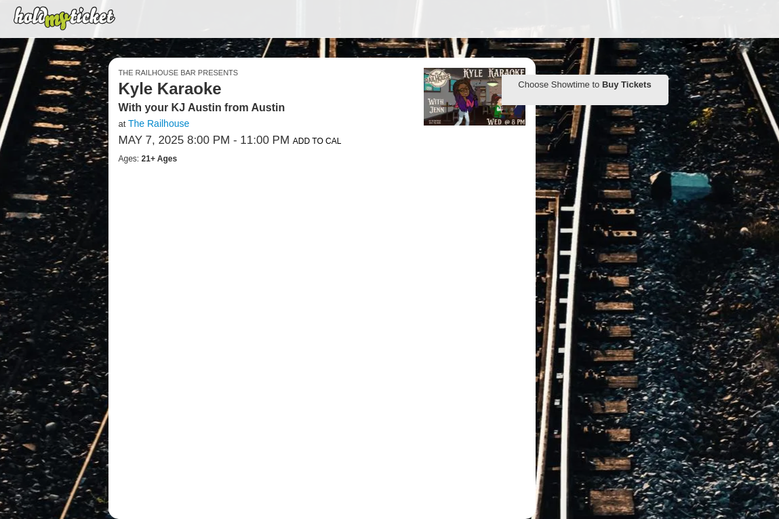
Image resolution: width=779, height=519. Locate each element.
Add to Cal (317, 141)
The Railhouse (158, 123)
